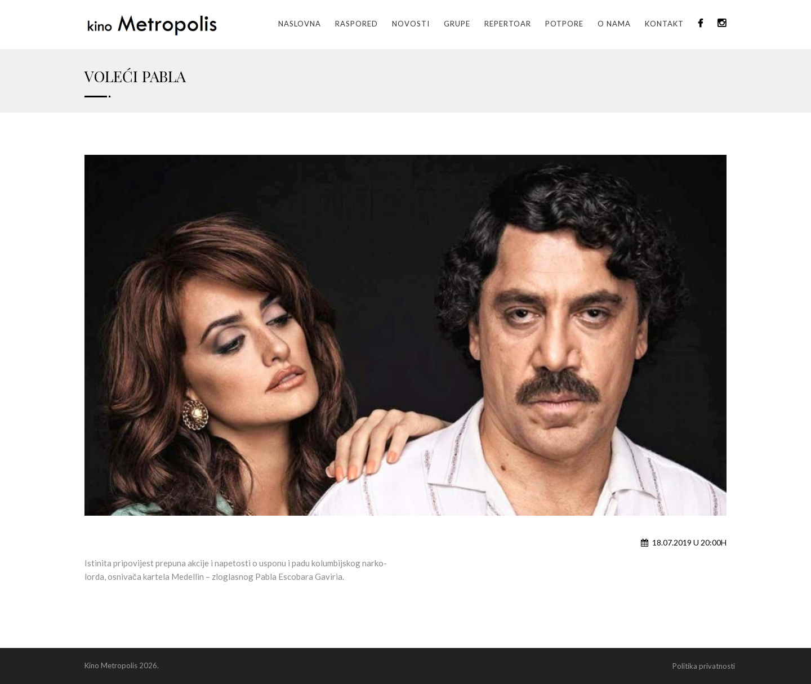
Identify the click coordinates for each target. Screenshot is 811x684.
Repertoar (507, 23)
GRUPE (457, 23)
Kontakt (664, 23)
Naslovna (299, 23)
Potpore (564, 23)
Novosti (411, 23)
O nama (614, 23)
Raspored (356, 23)
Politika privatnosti (703, 665)
